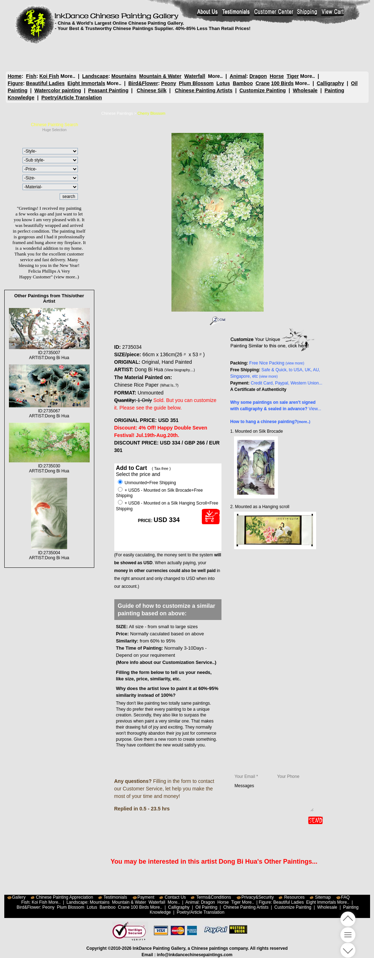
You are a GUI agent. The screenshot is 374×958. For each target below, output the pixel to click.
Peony (168, 83)
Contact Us (175, 897)
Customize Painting (262, 90)
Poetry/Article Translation (71, 97)
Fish (31, 76)
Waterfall (194, 76)
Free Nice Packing (276, 363)
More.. (67, 76)
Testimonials (115, 897)
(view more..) (66, 276)
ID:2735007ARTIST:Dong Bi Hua (49, 352)
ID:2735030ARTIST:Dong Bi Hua (49, 465)
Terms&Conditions (213, 897)
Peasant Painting (108, 90)
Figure (15, 83)
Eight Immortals (86, 83)
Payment (146, 897)
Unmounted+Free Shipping (147, 482)
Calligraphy (330, 83)
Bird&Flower (143, 83)
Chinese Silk (151, 90)
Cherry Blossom (151, 113)
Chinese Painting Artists (203, 90)
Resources (294, 897)
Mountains (123, 76)
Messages (274, 797)
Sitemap (323, 897)
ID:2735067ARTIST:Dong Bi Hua (49, 410)
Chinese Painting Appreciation (64, 897)
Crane (262, 83)
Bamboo (243, 83)
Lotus (223, 83)
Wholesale (305, 90)
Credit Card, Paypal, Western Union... (287, 383)
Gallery (19, 897)
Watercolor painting (57, 90)
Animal (237, 76)
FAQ (345, 897)
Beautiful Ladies (45, 83)
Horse (276, 76)
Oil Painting (206, 907)
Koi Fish (49, 76)
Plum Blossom (196, 83)
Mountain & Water (160, 76)
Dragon (258, 76)
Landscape (95, 76)
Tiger (292, 76)
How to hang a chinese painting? (270, 421)
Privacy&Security (257, 897)
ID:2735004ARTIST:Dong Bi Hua (49, 552)
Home (15, 76)
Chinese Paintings (117, 113)
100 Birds (282, 83)
